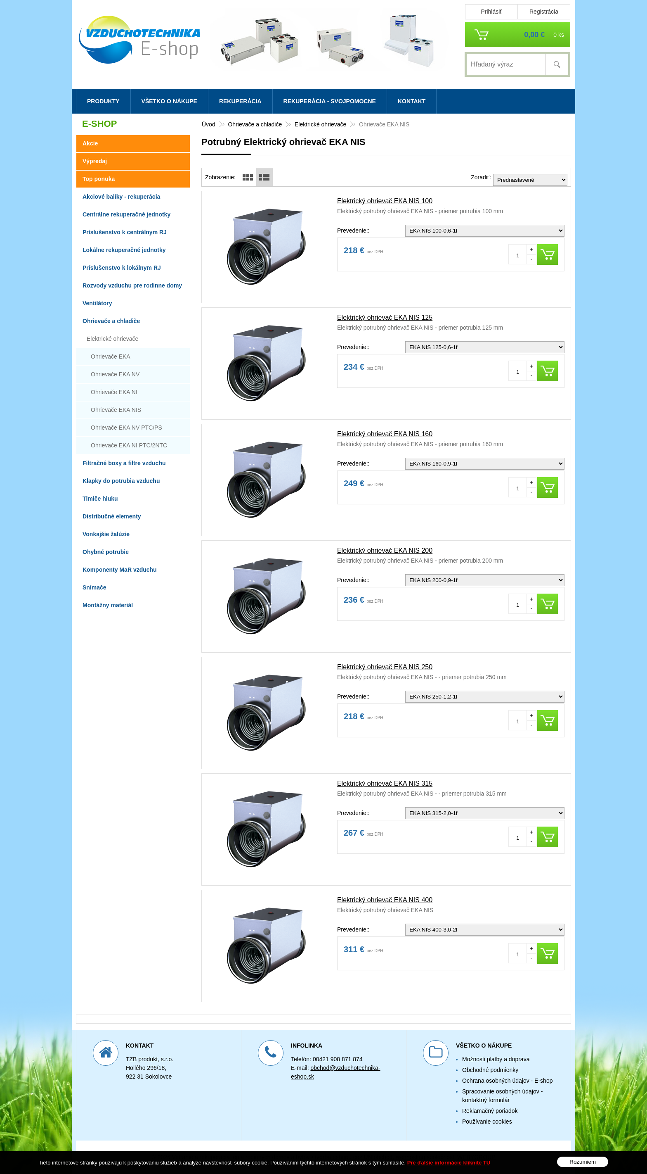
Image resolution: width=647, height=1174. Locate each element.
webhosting (410, 1157)
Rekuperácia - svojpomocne (329, 101)
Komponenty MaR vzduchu (120, 569)
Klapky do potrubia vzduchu (121, 481)
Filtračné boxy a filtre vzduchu (124, 463)
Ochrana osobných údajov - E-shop (507, 1080)
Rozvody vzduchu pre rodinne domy (132, 285)
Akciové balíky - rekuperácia (121, 196)
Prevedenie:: (353, 230)
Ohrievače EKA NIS (116, 409)
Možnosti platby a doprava (495, 1059)
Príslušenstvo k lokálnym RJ (122, 267)
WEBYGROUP (476, 1157)
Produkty (103, 101)
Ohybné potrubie (106, 552)
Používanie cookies (487, 1121)
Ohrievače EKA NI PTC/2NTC (129, 445)
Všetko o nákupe (169, 101)
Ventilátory (97, 303)
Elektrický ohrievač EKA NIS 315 (384, 783)
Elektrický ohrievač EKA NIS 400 (384, 899)
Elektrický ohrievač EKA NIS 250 (384, 666)
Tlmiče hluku (100, 498)
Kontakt (411, 101)
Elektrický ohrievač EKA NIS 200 (384, 550)
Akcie (90, 143)
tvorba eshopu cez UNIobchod (353, 1157)
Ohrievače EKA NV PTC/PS (126, 427)
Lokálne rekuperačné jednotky (124, 250)
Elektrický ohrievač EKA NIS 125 (384, 317)
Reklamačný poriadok (490, 1110)
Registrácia (543, 11)
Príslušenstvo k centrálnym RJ (125, 232)
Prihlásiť (491, 11)
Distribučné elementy (112, 516)
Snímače (94, 587)
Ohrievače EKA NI (114, 392)
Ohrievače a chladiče (111, 321)
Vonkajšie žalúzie (106, 534)
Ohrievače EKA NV (115, 374)
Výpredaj (95, 161)
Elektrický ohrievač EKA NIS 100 (384, 200)
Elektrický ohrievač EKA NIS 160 (384, 433)
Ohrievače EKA (110, 356)
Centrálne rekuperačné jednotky (126, 214)
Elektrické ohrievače (112, 338)
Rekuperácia (240, 101)
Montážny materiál (108, 605)
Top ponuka (99, 179)
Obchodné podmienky (490, 1070)
